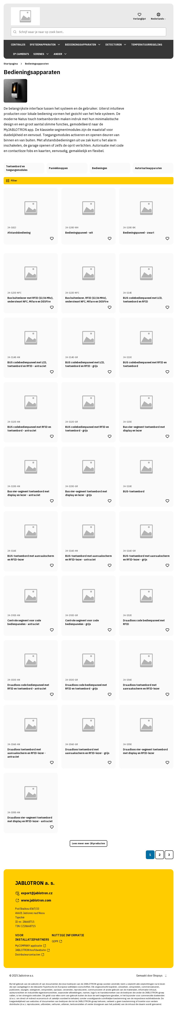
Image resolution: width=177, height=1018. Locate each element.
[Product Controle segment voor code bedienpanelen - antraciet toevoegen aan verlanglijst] (52, 629)
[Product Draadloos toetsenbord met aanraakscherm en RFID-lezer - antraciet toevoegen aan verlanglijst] (52, 762)
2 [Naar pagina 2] (160, 854)
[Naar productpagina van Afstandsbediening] (31, 210)
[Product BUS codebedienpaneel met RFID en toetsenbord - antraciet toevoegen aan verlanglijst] (52, 435)
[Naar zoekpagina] (15, 32)
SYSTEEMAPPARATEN (45, 44)
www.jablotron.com (33, 899)
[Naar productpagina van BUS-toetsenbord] (146, 471)
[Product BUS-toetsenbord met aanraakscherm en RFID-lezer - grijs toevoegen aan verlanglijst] (167, 564)
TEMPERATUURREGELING (146, 44)
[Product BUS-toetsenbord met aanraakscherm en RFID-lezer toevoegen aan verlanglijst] (52, 564)
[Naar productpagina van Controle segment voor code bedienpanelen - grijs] (88, 600)
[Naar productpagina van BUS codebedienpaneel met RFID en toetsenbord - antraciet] (31, 407)
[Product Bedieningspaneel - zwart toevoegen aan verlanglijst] (167, 238)
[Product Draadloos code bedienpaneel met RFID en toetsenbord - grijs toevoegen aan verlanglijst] (109, 693)
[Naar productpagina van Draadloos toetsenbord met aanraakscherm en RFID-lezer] (146, 665)
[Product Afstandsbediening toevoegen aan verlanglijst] (52, 238)
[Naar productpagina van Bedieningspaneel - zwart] (146, 210)
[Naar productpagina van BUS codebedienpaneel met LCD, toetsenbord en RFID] (146, 278)
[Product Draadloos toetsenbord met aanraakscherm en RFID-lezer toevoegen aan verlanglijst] (167, 693)
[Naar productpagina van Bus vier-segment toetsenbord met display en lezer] (146, 407)
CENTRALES (18, 44)
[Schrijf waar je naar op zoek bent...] (88, 32)
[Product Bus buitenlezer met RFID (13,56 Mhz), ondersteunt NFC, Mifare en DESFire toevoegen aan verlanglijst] (52, 306)
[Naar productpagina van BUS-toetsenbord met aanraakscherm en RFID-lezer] (31, 536)
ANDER (60, 54)
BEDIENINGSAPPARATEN (83, 44)
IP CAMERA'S (21, 54)
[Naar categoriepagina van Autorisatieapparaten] (153, 168)
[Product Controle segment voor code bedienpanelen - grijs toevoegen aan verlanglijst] (109, 629)
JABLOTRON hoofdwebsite (32, 949)
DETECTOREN (116, 44)
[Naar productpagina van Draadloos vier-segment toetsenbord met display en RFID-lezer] (146, 731)
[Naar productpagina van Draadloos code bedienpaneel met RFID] (146, 600)
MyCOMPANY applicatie (30, 945)
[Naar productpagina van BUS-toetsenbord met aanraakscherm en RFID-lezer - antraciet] (88, 536)
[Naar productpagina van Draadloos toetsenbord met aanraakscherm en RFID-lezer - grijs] (88, 731)
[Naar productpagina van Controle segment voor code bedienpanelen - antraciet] (31, 600)
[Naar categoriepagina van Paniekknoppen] (67, 168)
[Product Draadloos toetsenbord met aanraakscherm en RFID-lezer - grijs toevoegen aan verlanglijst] (109, 762)
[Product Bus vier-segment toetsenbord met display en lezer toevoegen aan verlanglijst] (167, 435)
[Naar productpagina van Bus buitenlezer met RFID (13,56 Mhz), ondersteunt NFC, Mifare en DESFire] (31, 278)
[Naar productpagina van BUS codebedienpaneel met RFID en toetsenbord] (146, 342)
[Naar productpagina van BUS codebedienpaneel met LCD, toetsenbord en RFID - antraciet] (31, 342)
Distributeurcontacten (30, 954)
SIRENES (41, 54)
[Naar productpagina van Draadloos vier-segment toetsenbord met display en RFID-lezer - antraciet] (31, 797)
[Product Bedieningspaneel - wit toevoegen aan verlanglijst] (109, 238)
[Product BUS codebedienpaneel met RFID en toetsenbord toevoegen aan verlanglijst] (167, 371)
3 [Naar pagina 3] (169, 854)
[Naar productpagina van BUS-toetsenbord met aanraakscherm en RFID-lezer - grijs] (146, 536)
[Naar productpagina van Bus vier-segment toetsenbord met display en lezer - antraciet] (31, 471)
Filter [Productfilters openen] (13, 180)
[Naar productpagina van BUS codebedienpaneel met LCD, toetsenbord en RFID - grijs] (88, 342)
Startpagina (11, 63)
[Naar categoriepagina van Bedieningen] (110, 168)
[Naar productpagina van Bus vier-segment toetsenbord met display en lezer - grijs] (88, 471)
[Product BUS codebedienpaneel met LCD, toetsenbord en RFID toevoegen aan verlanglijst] (167, 306)
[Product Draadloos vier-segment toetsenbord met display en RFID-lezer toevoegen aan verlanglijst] (167, 762)
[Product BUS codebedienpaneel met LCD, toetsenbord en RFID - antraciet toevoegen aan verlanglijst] (52, 371)
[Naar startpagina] (69, 16)
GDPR (57, 940)
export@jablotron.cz (34, 892)
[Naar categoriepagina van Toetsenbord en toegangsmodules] (24, 168)
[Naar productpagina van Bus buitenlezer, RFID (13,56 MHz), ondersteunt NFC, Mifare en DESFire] (88, 278)
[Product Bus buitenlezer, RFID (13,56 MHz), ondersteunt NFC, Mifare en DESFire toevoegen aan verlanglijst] (109, 306)
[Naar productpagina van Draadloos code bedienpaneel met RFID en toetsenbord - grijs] (88, 665)
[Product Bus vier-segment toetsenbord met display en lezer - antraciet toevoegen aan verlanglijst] (52, 500)
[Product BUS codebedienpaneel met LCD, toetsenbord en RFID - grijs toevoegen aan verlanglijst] (109, 371)
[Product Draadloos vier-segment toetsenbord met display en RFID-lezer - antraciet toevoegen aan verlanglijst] (52, 826)
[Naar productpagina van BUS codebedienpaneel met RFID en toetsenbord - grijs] (88, 407)
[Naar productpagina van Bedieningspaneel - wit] (88, 210)
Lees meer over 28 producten (88, 842)
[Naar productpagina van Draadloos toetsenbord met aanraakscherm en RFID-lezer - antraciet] (31, 731)
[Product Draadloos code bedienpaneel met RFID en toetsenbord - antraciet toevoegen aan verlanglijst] (52, 693)
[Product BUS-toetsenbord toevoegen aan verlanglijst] (167, 500)
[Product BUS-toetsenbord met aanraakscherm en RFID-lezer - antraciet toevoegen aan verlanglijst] (109, 564)
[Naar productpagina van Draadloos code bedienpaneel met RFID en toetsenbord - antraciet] (31, 665)
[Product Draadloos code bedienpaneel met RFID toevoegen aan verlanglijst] (167, 629)
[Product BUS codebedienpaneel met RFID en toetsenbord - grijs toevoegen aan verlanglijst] (109, 435)
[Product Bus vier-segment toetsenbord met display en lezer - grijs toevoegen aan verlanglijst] (109, 500)
